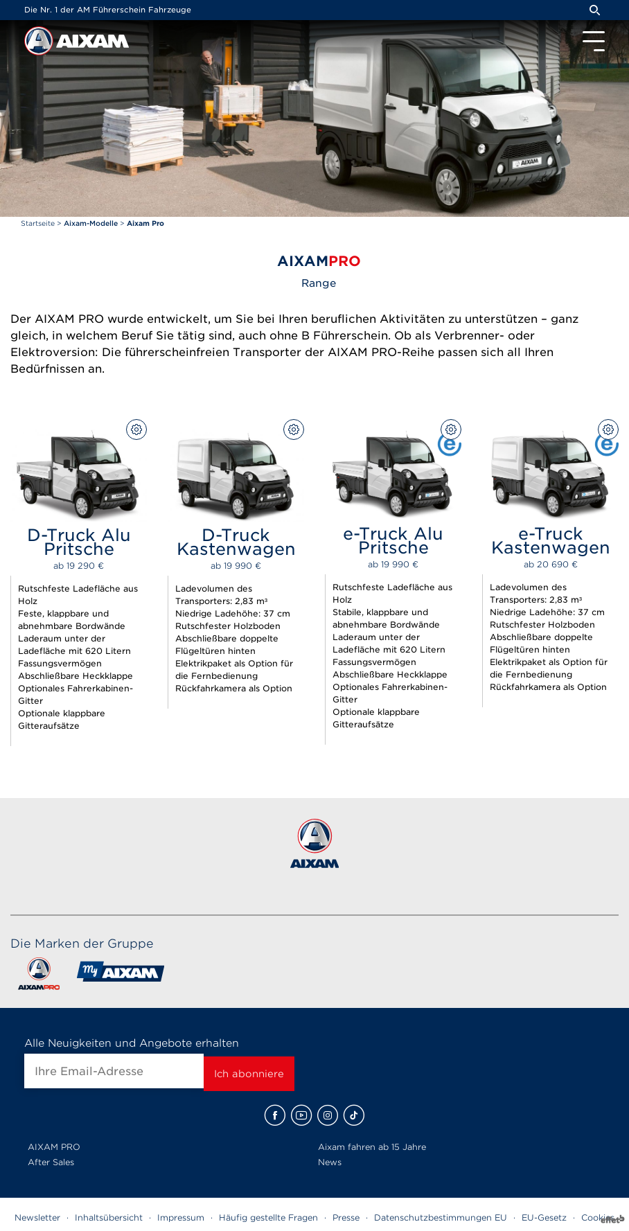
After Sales (51, 1162)
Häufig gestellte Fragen (268, 1217)
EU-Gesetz (544, 1217)
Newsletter (37, 1217)
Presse (346, 1217)
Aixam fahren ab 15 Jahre (372, 1147)
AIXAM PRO (54, 1147)
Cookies (597, 1217)
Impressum (180, 1217)
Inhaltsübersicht (109, 1217)
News (330, 1162)
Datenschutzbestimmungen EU (440, 1217)
